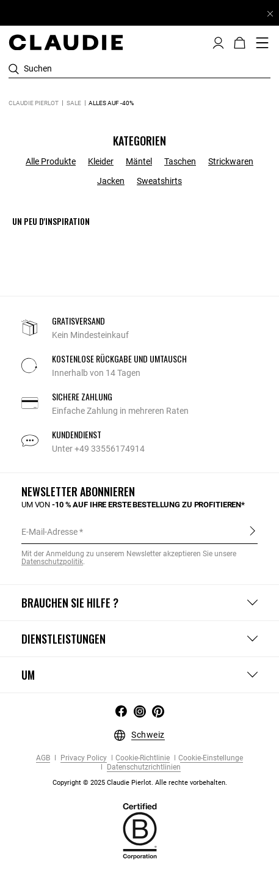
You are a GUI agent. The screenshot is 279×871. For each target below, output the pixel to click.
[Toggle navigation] (262, 43)
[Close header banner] (270, 13)
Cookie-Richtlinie (142, 758)
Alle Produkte (51, 161)
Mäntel (139, 161)
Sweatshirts (159, 181)
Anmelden (252, 530)
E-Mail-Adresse (49, 532)
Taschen (180, 161)
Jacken (111, 181)
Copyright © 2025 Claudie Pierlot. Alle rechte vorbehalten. (140, 783)
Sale (74, 103)
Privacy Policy (83, 758)
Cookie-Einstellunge (210, 758)
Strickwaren (230, 161)
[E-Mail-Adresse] (139, 532)
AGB (43, 758)
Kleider (101, 161)
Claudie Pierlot (34, 103)
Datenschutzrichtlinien (143, 767)
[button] (218, 41)
